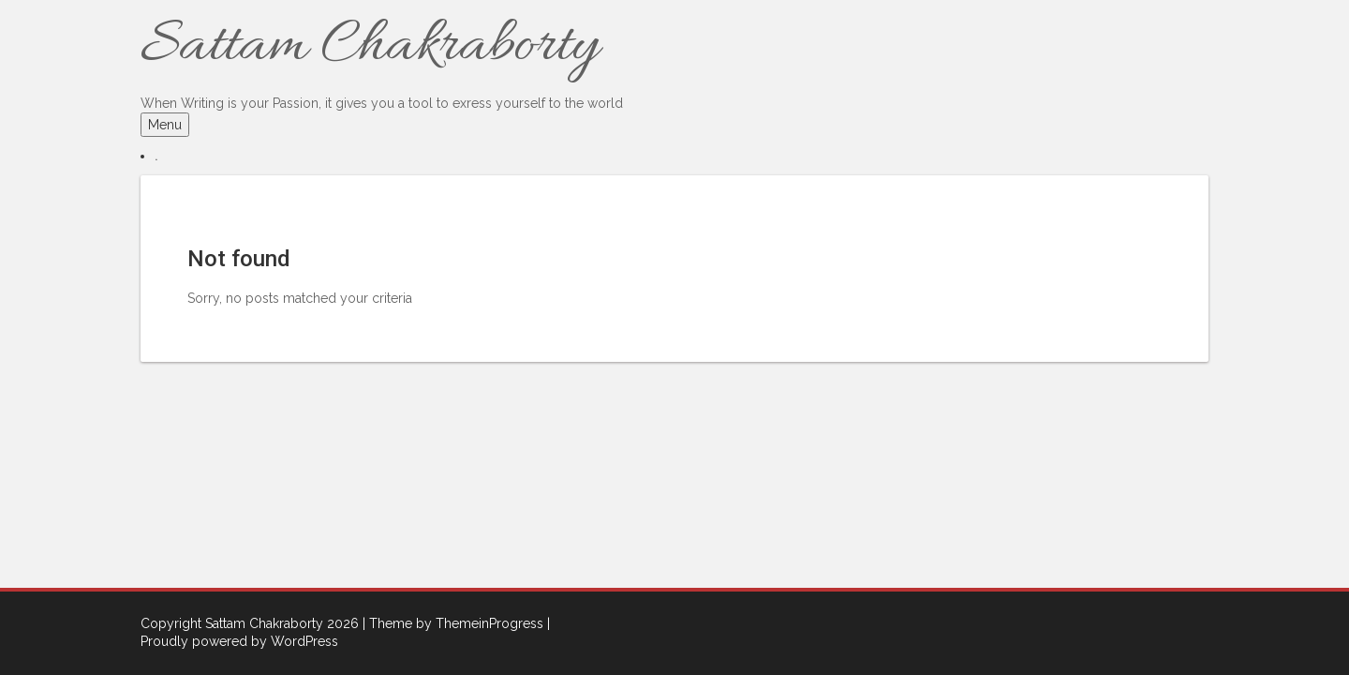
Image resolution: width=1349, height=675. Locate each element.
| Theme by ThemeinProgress (453, 623)
